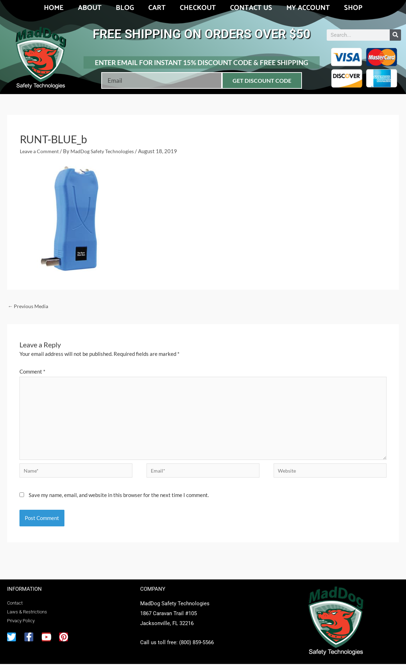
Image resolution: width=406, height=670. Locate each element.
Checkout (198, 8)
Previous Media (29, 306)
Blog (125, 8)
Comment (32, 372)
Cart (157, 8)
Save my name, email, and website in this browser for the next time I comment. (119, 501)
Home (54, 8)
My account (308, 8)
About (90, 8)
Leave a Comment (41, 151)
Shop (353, 8)
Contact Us (251, 8)
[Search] (395, 35)
